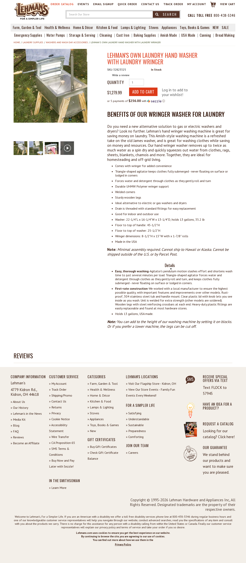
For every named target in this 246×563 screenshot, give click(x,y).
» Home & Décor (99, 395)
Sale (225, 27)
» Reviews (17, 437)
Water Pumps (55, 35)
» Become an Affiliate (25, 443)
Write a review (120, 75)
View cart (227, 4)
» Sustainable (135, 425)
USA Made (188, 35)
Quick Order (127, 4)
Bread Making (225, 35)
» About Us (18, 402)
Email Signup (103, 4)
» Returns (55, 407)
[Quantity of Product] (136, 82)
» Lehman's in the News (26, 413)
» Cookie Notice (59, 419)
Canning (205, 35)
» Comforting (135, 437)
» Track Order (57, 389)
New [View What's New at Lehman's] (216, 27)
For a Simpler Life (140, 405)
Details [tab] (170, 265)
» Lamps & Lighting (101, 407)
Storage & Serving (82, 35)
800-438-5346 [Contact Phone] (224, 15)
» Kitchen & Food (99, 401)
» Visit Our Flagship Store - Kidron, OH (151, 384)
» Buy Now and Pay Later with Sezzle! (61, 463)
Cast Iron (122, 35)
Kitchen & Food (107, 27)
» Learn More (57, 488)
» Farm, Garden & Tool (103, 384)
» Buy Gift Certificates (102, 447)
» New (92, 431)
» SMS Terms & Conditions (59, 452)
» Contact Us (57, 401)
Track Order (173, 4)
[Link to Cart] (211, 6)
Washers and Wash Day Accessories (67, 42)
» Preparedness (136, 431)
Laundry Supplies (33, 42)
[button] (50, 86)
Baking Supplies (145, 35)
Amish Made (168, 35)
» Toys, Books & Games (103, 425)
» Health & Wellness (101, 389)
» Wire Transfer (59, 437)
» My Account (58, 384)
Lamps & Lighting (133, 27)
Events (83, 4)
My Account (196, 4)
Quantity (115, 82)
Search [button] (166, 14)
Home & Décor (83, 27)
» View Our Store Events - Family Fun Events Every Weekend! (150, 392)
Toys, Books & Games (195, 27)
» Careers (132, 453)
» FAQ (15, 431)
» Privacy (55, 413)
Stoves (153, 27)
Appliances (169, 27)
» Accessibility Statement (58, 428)
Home (17, 42)
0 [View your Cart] (213, 4)
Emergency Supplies (28, 35)
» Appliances (96, 419)
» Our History (19, 408)
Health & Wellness (57, 27)
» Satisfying (133, 413)
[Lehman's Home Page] (32, 10)
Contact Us (150, 4)
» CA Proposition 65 (62, 443)
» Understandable (137, 419)
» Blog (15, 425)
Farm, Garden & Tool (27, 27)
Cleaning (106, 35)
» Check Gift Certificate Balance (103, 455)
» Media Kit (18, 419)
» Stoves (93, 413)
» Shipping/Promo (60, 395)
